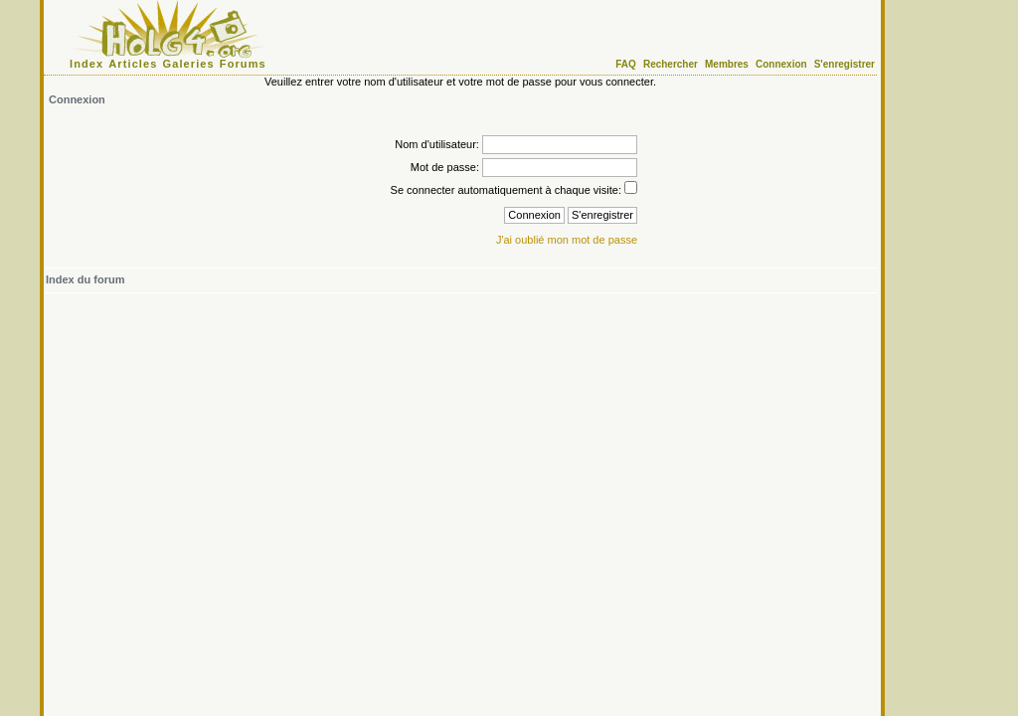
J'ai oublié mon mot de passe (566, 240)
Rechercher (670, 64)
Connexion (781, 64)
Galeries (189, 64)
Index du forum (85, 279)
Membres (727, 64)
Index (86, 64)
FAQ (625, 64)
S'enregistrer (844, 64)
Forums (243, 64)
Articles (132, 64)
